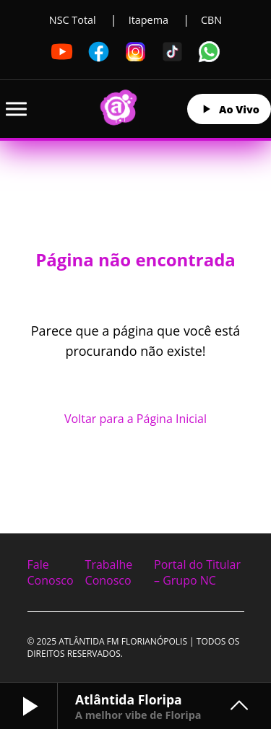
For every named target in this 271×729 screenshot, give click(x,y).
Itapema (148, 20)
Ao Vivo (229, 109)
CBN (211, 20)
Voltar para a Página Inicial (135, 419)
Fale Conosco (50, 572)
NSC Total (72, 20)
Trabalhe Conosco (109, 572)
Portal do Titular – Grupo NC (197, 572)
